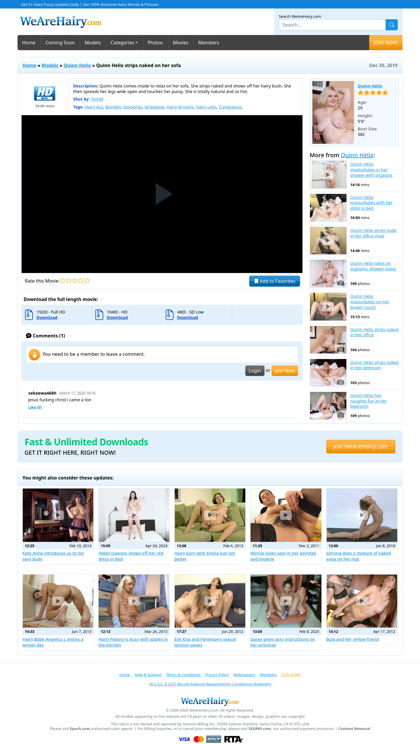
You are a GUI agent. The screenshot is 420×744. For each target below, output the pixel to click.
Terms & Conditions (183, 674)
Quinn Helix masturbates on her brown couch (369, 302)
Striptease (154, 107)
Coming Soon (60, 42)
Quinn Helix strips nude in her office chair (373, 233)
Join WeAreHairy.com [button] (360, 446)
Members (208, 42)
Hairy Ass (94, 107)
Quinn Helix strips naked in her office (374, 332)
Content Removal (354, 728)
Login (255, 370)
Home (29, 42)
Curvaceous (230, 107)
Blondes (113, 107)
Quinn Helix (77, 65)
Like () (35, 407)
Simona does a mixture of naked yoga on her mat (358, 556)
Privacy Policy (217, 674)
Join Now (284, 370)
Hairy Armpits (180, 107)
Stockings (132, 107)
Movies (180, 42)
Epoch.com (80, 728)
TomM (97, 99)
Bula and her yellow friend (352, 639)
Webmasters (244, 674)
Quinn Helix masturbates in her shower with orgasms (371, 170)
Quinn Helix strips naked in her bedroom (374, 365)
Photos (155, 42)
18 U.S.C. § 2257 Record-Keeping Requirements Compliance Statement (210, 684)
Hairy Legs (206, 107)
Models (93, 42)
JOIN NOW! (386, 42)
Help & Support (148, 674)
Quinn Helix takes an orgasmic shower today (373, 266)
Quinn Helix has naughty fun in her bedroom (368, 401)
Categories (122, 42)
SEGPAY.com (260, 728)
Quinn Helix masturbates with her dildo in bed (371, 203)
